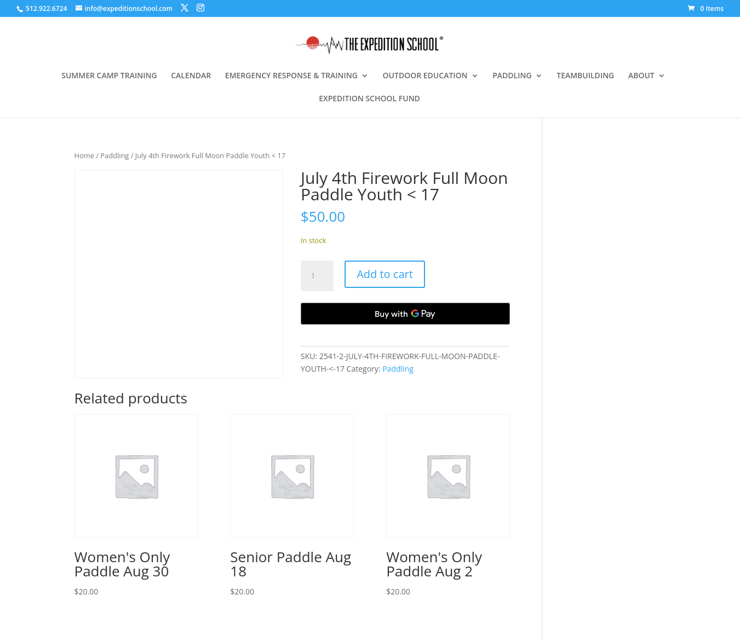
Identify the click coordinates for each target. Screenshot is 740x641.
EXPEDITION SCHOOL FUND (369, 99)
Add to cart (385, 274)
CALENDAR (191, 76)
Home (84, 155)
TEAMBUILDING (585, 76)
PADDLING (511, 76)
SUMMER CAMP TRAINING (109, 76)
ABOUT (641, 76)
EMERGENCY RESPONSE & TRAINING (291, 76)
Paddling (114, 155)
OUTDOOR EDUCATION (425, 76)
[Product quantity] (317, 276)
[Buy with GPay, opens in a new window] (405, 314)
